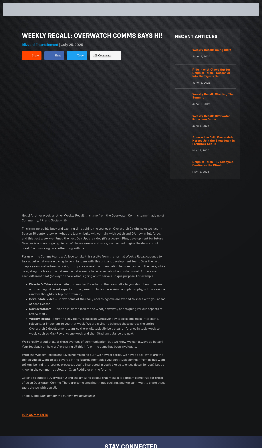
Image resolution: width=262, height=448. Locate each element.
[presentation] (16, 9)
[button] (246, 9)
